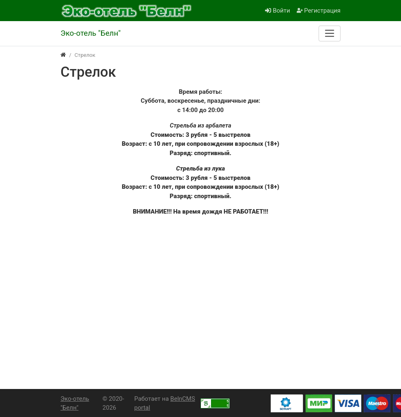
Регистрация (319, 10)
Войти (277, 10)
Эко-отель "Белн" (74, 403)
